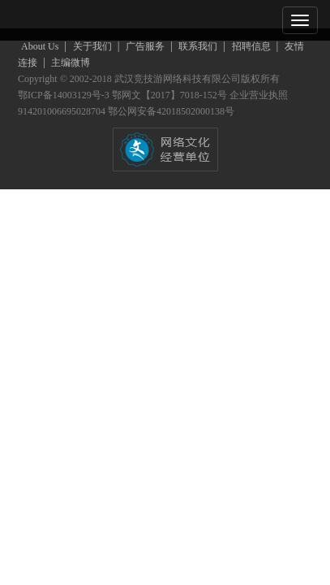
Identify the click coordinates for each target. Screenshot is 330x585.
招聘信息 (252, 46)
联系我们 (199, 46)
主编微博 (70, 62)
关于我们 (93, 46)
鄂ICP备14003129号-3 (65, 95)
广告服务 (146, 46)
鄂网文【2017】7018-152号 (170, 95)
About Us (41, 46)
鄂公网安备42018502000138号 (171, 111)
